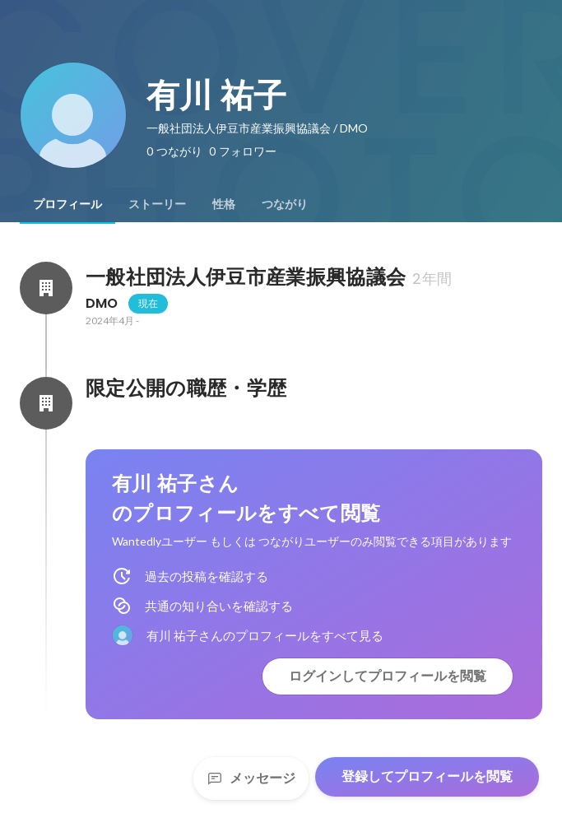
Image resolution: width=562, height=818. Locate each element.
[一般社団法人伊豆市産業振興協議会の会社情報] (46, 288)
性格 (223, 204)
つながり (285, 204)
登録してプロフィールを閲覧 (427, 776)
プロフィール (67, 204)
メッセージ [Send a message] (251, 778)
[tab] (67, 204)
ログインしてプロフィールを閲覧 (387, 676)
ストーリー (157, 204)
